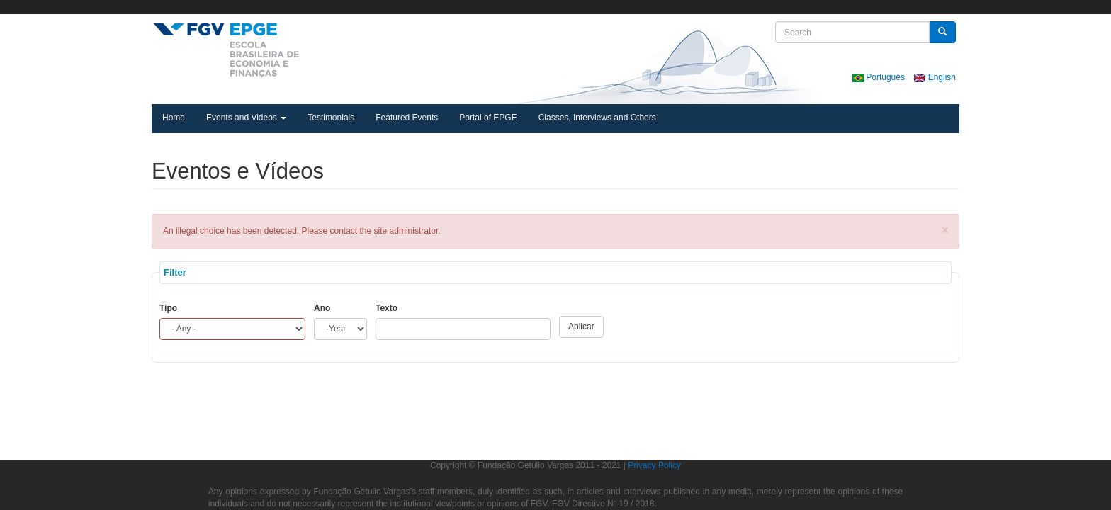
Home (173, 118)
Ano (322, 308)
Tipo (168, 308)
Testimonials (331, 118)
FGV (534, 7)
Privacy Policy (654, 465)
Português (879, 77)
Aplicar (581, 327)
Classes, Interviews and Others (597, 118)
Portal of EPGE (488, 118)
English (935, 77)
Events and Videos (246, 118)
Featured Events (407, 118)
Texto (386, 308)
